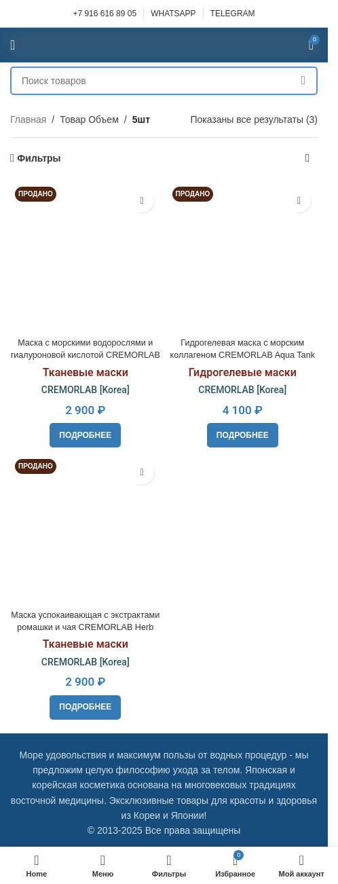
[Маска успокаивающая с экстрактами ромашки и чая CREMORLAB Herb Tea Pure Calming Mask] (85, 529)
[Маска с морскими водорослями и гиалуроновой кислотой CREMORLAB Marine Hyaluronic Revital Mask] (85, 257)
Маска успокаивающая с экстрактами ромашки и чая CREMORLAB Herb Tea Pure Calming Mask (85, 627)
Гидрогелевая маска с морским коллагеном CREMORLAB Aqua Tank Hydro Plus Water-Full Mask (242, 354)
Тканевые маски (85, 372)
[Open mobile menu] (12, 44)
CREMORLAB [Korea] (85, 389)
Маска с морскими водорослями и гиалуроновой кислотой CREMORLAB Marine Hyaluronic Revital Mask (85, 354)
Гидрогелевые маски (243, 372)
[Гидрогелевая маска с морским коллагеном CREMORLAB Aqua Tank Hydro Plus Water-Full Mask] (243, 257)
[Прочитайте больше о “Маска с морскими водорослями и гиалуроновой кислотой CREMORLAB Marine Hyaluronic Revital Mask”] (85, 435)
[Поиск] (164, 81)
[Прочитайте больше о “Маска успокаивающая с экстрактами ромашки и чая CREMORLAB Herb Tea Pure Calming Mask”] (85, 707)
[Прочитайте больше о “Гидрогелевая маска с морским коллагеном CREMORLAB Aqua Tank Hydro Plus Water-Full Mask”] (242, 435)
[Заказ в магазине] (307, 158)
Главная (28, 119)
